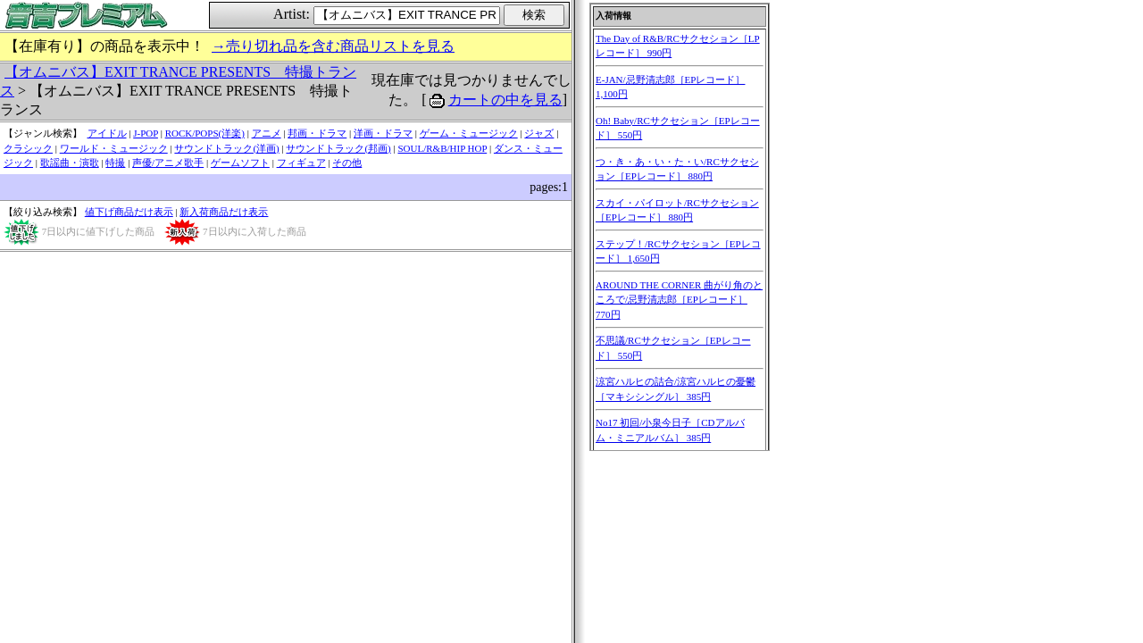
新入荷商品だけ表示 (223, 211)
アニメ (266, 133)
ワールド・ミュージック (114, 148)
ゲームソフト (240, 162)
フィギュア (301, 162)
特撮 (115, 162)
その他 (347, 162)
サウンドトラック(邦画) (338, 148)
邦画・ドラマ (317, 133)
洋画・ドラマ (383, 133)
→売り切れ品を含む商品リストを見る (333, 46)
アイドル (107, 133)
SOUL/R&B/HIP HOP (442, 148)
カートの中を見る (505, 99)
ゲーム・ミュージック (469, 133)
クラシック (28, 148)
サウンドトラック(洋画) (226, 148)
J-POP (145, 133)
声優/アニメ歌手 (168, 162)
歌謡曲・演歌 (69, 162)
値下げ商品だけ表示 (129, 211)
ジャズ (539, 133)
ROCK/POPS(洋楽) (205, 133)
